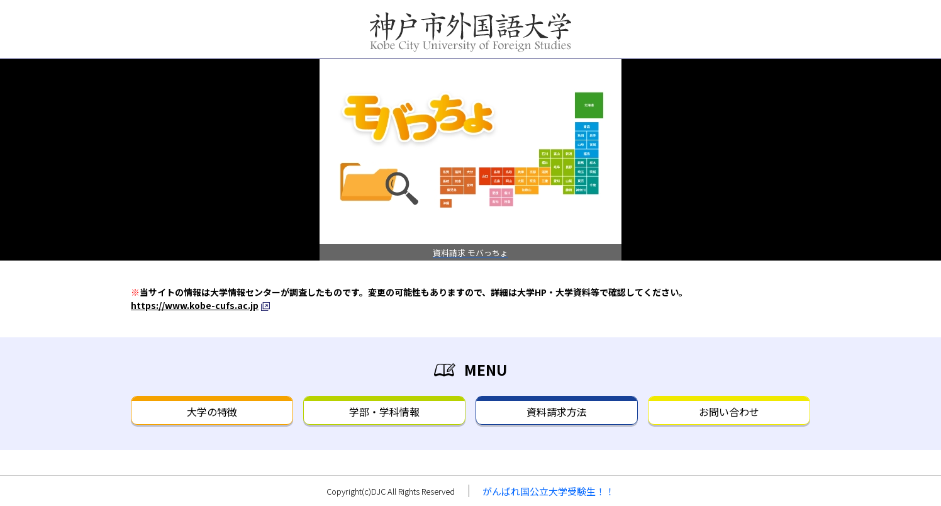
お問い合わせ (729, 411)
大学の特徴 (212, 411)
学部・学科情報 (384, 411)
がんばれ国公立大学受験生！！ (548, 491)
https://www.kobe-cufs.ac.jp (195, 305)
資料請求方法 (556, 411)
